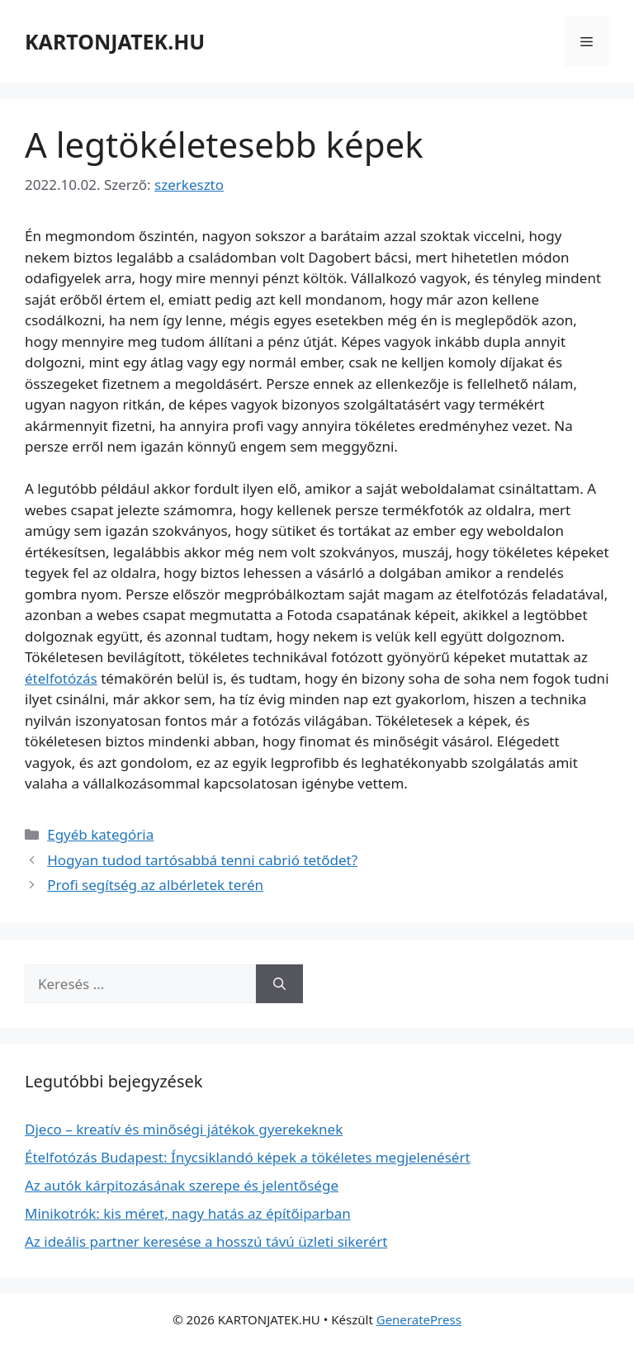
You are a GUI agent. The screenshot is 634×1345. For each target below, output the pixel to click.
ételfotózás (61, 678)
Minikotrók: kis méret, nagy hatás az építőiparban (188, 1213)
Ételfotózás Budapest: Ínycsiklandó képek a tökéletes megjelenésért (248, 1157)
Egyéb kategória (100, 834)
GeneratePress (418, 1319)
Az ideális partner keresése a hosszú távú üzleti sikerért (206, 1241)
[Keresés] (279, 984)
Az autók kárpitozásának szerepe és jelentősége (181, 1185)
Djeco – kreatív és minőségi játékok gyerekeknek (184, 1129)
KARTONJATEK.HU (115, 41)
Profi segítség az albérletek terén (155, 884)
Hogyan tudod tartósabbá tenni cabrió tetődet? (202, 859)
